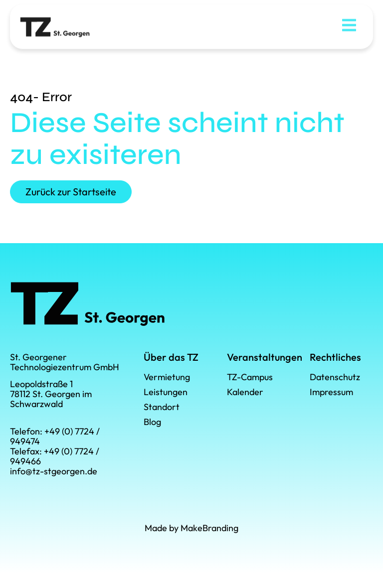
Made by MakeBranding (191, 528)
